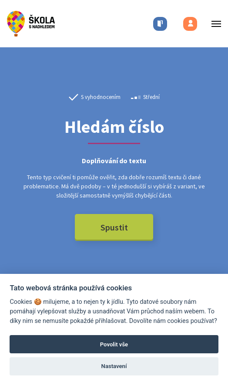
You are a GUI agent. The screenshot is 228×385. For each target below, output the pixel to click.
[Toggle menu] (213, 24)
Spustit (114, 227)
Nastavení (114, 366)
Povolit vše (114, 344)
